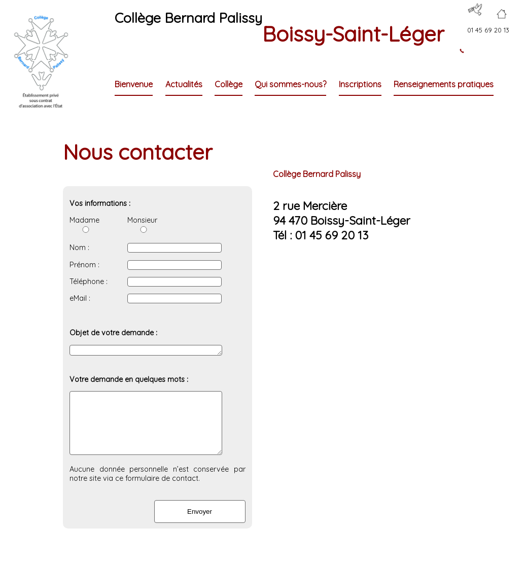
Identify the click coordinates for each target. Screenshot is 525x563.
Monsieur (142, 224)
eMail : (79, 298)
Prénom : (84, 264)
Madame (84, 224)
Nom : (79, 247)
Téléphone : (88, 281)
